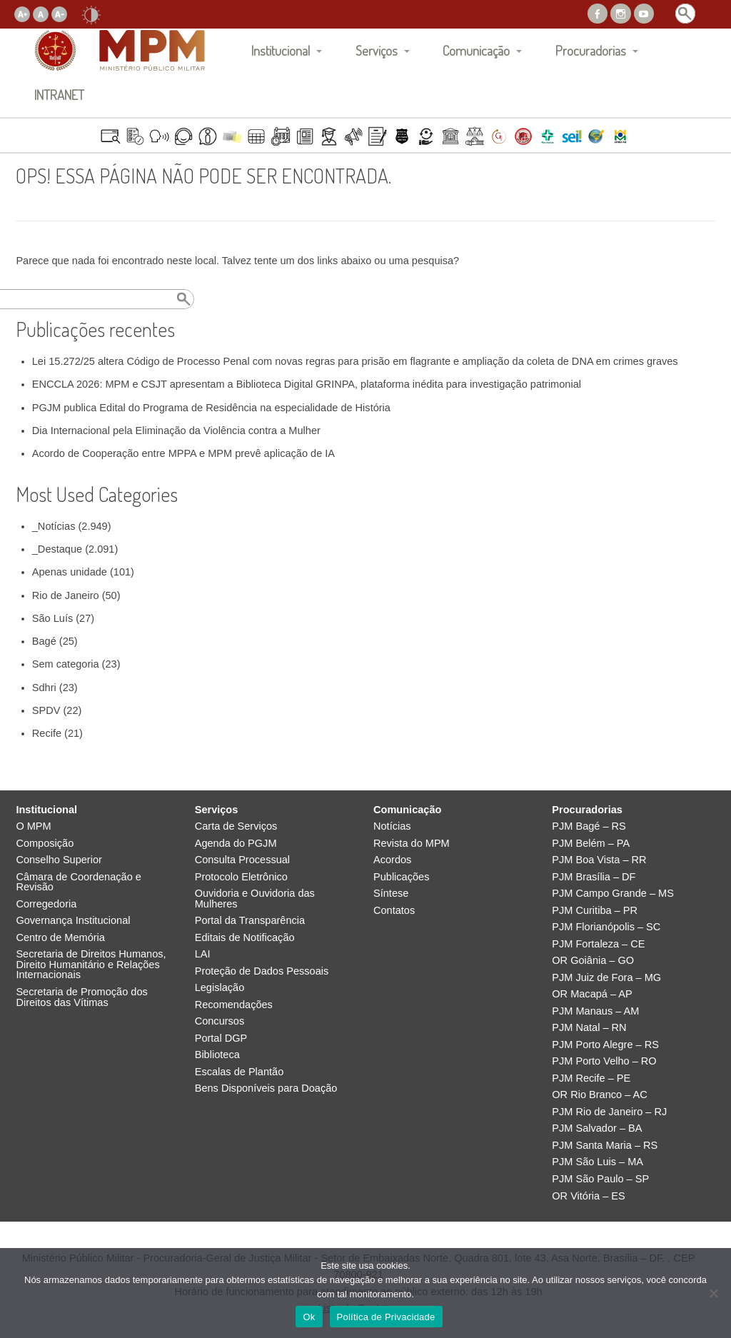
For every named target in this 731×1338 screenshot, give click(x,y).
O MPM (33, 826)
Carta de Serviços (236, 826)
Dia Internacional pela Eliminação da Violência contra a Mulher (176, 430)
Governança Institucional (73, 920)
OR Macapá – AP (592, 994)
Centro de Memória (60, 937)
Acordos (392, 860)
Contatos (394, 910)
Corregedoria (46, 904)
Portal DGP (221, 1038)
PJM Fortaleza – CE (598, 944)
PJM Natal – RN (589, 1027)
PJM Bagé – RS (589, 826)
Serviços (377, 50)
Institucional (280, 50)
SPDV (46, 710)
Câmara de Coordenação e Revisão (78, 882)
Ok (309, 1317)
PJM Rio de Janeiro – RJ (609, 1112)
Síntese (390, 893)
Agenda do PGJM (236, 843)
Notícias (392, 826)
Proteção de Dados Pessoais (262, 971)
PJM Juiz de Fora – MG (606, 977)
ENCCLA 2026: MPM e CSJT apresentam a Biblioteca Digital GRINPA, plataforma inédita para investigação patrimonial (306, 384)
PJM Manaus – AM (595, 1011)
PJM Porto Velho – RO (604, 1061)
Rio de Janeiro (65, 595)
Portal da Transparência (250, 920)
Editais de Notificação (245, 937)
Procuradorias (590, 50)
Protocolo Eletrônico (241, 877)
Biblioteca (217, 1055)
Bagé (44, 641)
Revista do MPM (411, 843)
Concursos (220, 1021)
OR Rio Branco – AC (599, 1095)
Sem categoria (65, 664)
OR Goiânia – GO (593, 960)
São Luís (52, 618)
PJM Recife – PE (591, 1078)
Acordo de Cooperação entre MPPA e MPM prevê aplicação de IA (183, 453)
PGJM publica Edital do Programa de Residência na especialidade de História (211, 407)
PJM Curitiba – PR (594, 910)
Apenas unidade (69, 572)
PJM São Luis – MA (597, 1162)
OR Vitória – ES (588, 1196)
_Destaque (57, 549)
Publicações (401, 877)
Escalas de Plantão (239, 1072)
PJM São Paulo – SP (600, 1179)
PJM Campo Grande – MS (613, 893)
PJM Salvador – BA (597, 1128)
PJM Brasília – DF (593, 877)
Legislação (220, 987)
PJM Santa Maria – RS (604, 1145)
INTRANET (59, 94)
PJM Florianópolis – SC (606, 927)
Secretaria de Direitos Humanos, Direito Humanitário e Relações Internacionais (91, 964)
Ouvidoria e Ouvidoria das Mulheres (255, 898)
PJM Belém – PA (591, 843)
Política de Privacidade (386, 1317)
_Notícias (54, 526)
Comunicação (476, 50)
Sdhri (44, 687)
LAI (203, 954)
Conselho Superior (59, 860)
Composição (45, 843)
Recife (46, 733)
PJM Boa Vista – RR (599, 860)
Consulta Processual (242, 860)
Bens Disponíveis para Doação (266, 1088)
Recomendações (234, 1005)
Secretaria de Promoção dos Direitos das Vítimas (81, 997)
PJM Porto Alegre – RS (605, 1045)
